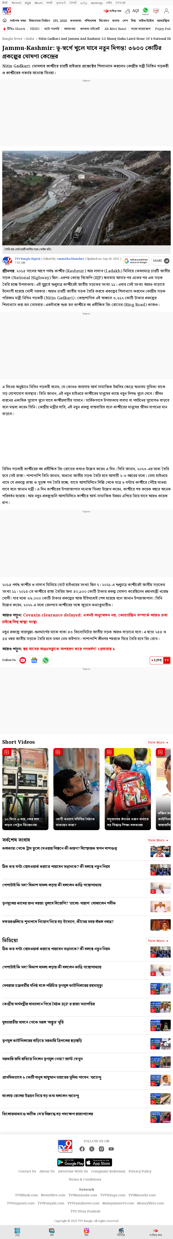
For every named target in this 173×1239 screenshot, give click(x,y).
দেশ (125, 21)
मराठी (49, 3)
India (30, 38)
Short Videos (18, 742)
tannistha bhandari (70, 259)
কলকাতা (75, 21)
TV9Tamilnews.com (83, 1203)
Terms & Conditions (85, 1179)
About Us (47, 1171)
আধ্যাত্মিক (163, 21)
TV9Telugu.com (112, 1195)
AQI (135, 11)
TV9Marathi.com (142, 1195)
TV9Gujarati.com (21, 1203)
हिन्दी (5, 3)
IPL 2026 (60, 21)
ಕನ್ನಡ (28, 3)
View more (158, 742)
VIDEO (34, 29)
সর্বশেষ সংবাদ (16, 840)
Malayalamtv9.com (118, 1203)
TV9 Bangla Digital (27, 259)
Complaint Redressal (108, 1171)
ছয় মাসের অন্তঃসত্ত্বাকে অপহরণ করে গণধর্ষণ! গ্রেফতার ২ (69, 649)
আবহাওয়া (69, 29)
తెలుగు (38, 3)
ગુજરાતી (61, 3)
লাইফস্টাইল (146, 21)
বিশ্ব (133, 21)
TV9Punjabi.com (51, 1203)
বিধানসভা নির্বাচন (39, 21)
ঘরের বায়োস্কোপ (140, 29)
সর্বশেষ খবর (18, 21)
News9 (16, 3)
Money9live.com (150, 1203)
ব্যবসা (115, 21)
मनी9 (109, 3)
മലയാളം (97, 3)
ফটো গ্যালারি (51, 29)
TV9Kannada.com (82, 1195)
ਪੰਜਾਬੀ (73, 3)
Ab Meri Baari (115, 29)
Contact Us (27, 1171)
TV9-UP (120, 3)
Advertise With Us (73, 1171)
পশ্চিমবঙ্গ (90, 21)
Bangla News (12, 38)
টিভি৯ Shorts (16, 29)
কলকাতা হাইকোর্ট (90, 29)
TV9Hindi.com (26, 1195)
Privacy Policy (140, 1171)
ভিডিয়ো (10, 941)
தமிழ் (83, 3)
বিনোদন (104, 21)
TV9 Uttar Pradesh (85, 1211)
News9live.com (53, 1195)
